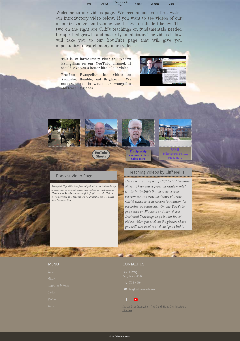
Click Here (127, 310)
